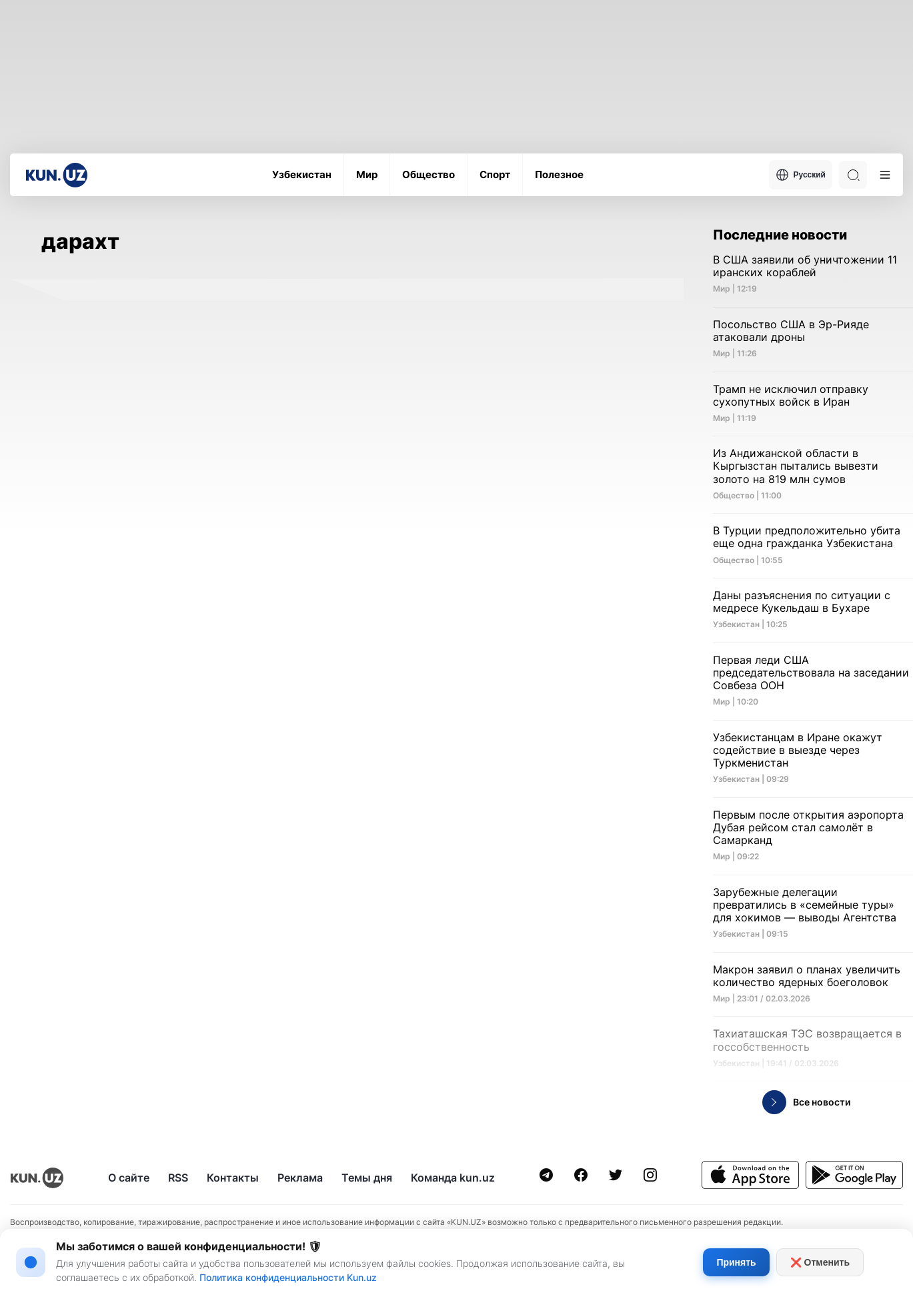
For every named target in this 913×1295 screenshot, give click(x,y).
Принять (736, 1262)
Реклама (300, 1177)
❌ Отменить (820, 1262)
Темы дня (366, 1177)
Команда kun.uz (453, 1177)
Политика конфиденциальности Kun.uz (288, 1277)
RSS (178, 1177)
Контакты (233, 1177)
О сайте (128, 1177)
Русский (801, 174)
